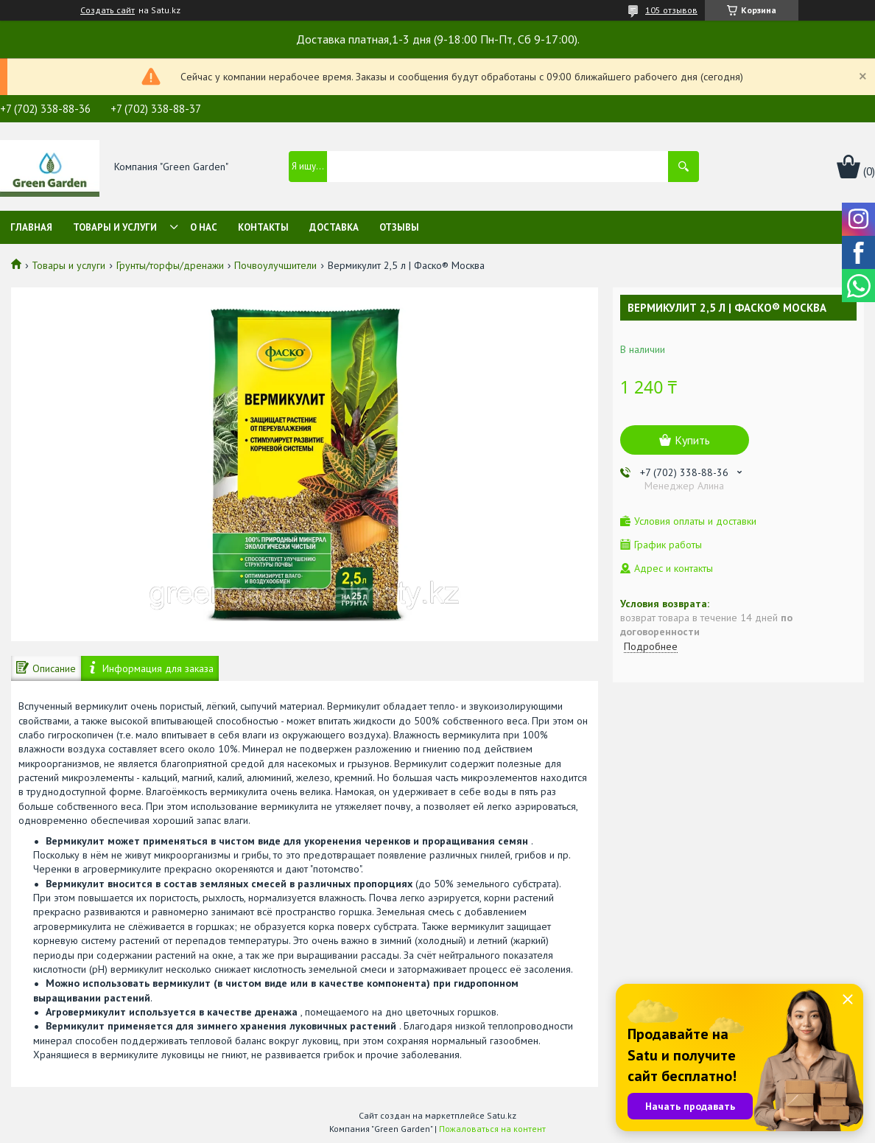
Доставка (334, 227)
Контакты (263, 227)
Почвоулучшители (275, 265)
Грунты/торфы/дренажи (170, 265)
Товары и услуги (115, 227)
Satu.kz (501, 1115)
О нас (203, 227)
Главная (31, 227)
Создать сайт (107, 10)
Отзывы (399, 227)
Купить (692, 440)
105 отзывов (671, 9)
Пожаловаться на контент (492, 1128)
